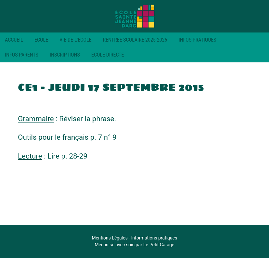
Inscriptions (65, 55)
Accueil (14, 40)
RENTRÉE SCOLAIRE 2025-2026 (135, 40)
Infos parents (21, 55)
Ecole (41, 40)
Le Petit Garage (158, 244)
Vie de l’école (75, 40)
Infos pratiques (197, 40)
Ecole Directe (107, 55)
